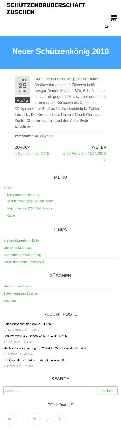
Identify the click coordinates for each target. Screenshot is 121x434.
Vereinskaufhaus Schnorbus (23, 262)
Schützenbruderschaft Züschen (46, 9)
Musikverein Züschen (18, 286)
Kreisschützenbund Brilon (22, 240)
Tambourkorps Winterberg (22, 255)
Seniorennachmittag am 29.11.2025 (28, 324)
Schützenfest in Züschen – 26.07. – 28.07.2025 (36, 336)
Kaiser (11, 215)
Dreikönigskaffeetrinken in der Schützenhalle (34, 360)
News (7, 187)
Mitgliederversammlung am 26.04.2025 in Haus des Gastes (44, 348)
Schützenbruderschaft (19, 195)
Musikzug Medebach (18, 247)
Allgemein (46, 136)
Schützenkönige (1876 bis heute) (31, 201)
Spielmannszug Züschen (21, 293)
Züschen (9, 300)
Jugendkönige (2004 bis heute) (29, 208)
